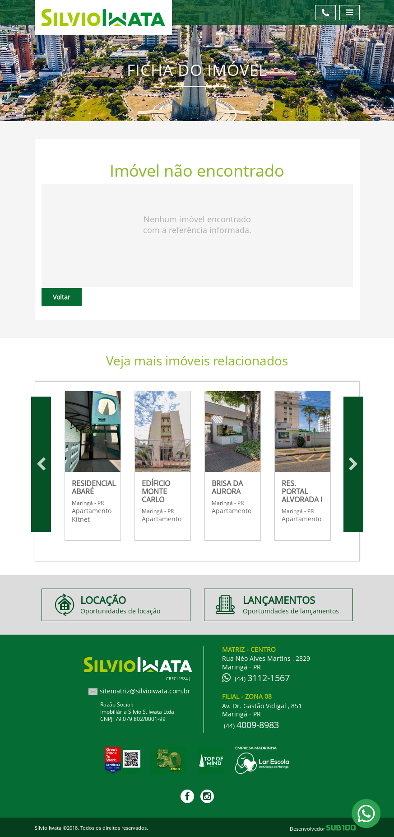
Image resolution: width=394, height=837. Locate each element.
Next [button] (353, 464)
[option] (93, 464)
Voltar (61, 297)
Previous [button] (41, 464)
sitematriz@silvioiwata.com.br (145, 691)
